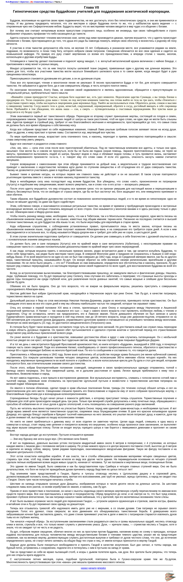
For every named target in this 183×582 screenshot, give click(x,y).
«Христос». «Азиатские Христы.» (36, 2)
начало (92, 568)
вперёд (101, 568)
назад (84, 568)
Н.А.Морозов (12, 2)
